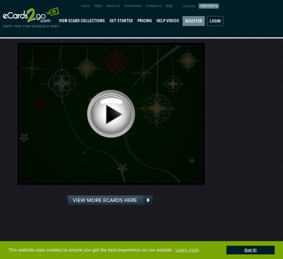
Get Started (121, 20)
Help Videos (168, 20)
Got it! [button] (251, 250)
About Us (113, 5)
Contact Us (153, 5)
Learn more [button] (187, 249)
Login (215, 21)
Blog (169, 5)
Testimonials (133, 5)
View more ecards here (110, 200)
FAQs (98, 5)
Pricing (144, 20)
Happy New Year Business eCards (31, 26)
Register (193, 21)
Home (85, 5)
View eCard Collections (82, 20)
